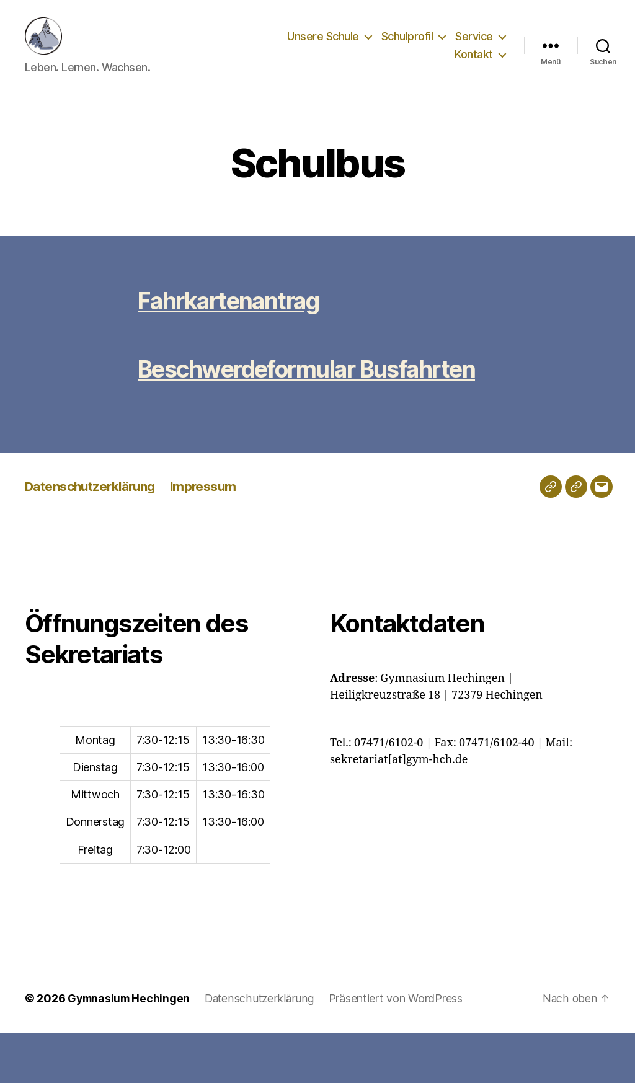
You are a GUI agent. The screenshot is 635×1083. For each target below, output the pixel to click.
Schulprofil (407, 45)
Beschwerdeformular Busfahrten (256, 402)
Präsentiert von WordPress (401, 1047)
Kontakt (474, 63)
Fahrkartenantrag (236, 319)
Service (474, 45)
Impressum (208, 536)
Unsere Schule (323, 45)
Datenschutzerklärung (92, 536)
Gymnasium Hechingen (130, 1047)
